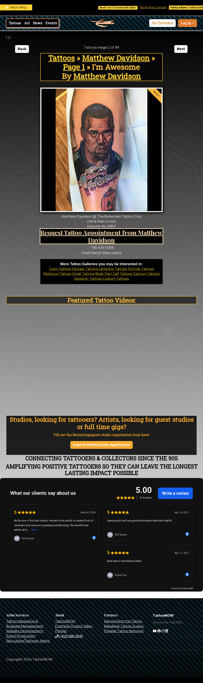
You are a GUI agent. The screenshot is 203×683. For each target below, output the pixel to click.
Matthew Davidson (116, 58)
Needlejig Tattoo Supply (124, 626)
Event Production (20, 636)
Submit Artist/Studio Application (101, 445)
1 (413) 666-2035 (69, 636)
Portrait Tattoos (141, 269)
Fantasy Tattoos (85, 269)
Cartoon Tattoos (146, 274)
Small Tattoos (83, 274)
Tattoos (15, 23)
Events (51, 23)
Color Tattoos (60, 269)
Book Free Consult (156, 7)
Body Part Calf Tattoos (113, 274)
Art (27, 23)
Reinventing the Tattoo (123, 621)
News (37, 23)
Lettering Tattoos (113, 269)
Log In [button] (186, 23)
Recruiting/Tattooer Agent (28, 641)
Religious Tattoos (57, 274)
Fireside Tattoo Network (123, 631)
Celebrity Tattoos (88, 279)
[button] (162, 23)
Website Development (24, 631)
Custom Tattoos (116, 279)
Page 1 (74, 67)
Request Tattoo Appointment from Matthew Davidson (101, 236)
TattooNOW (65, 621)
